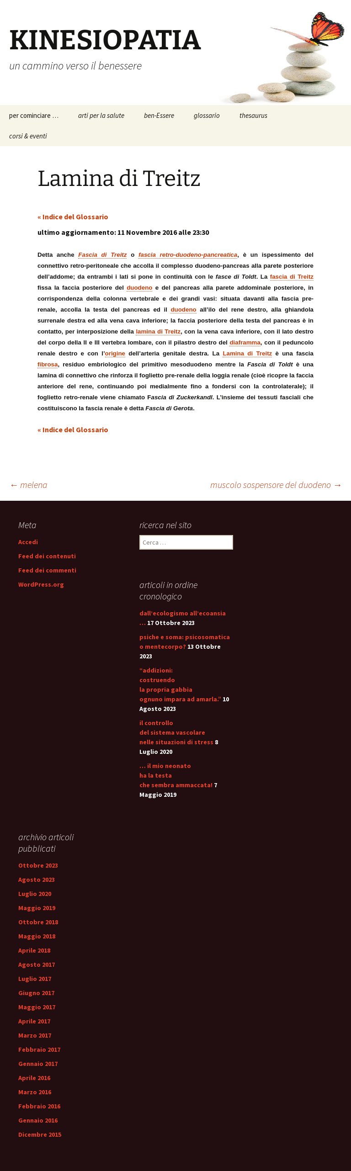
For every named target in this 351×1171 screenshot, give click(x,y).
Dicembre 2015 (39, 1134)
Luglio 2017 (34, 979)
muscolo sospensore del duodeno (276, 484)
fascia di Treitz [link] (292, 276)
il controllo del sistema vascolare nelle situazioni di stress (176, 732)
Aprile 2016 (34, 1078)
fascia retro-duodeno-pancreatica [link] (187, 254)
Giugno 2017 (36, 993)
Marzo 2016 (34, 1092)
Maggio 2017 (36, 1007)
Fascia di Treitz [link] (102, 254)
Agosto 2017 (36, 964)
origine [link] (115, 353)
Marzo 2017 (34, 1035)
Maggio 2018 (36, 936)
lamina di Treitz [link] (158, 331)
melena (28, 484)
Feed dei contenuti (47, 556)
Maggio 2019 (36, 908)
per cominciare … (33, 115)
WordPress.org (41, 584)
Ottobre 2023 (38, 865)
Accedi (28, 542)
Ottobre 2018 (38, 922)
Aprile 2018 (34, 950)
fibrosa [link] (47, 364)
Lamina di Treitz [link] (247, 353)
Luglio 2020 (34, 894)
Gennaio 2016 (38, 1120)
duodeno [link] (139, 287)
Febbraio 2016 (39, 1106)
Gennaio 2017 (38, 1064)
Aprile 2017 (34, 1021)
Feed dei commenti (47, 570)
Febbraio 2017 (39, 1049)
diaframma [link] (244, 342)
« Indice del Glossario (72, 216)
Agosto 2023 (36, 879)
